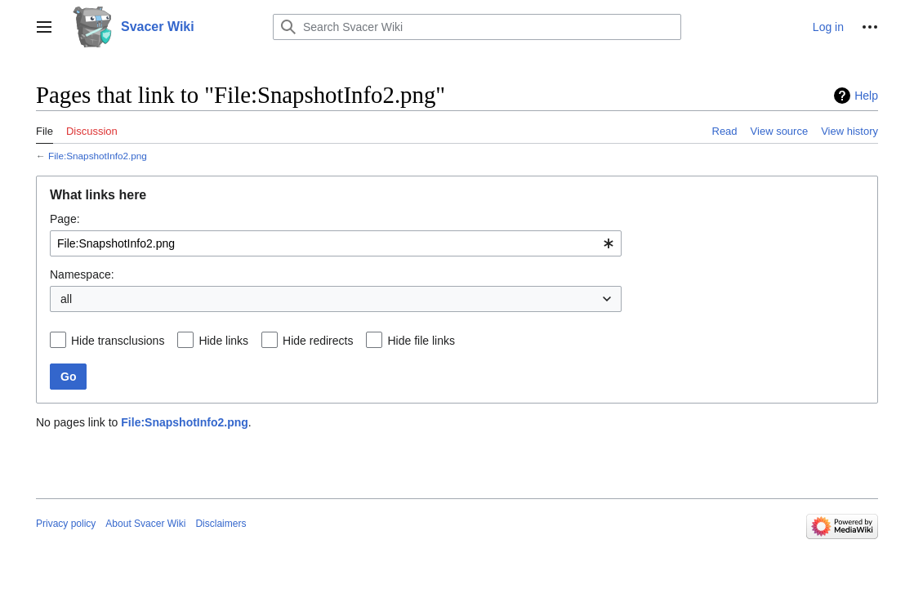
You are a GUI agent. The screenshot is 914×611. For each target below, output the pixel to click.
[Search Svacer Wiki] (477, 27)
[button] (44, 27)
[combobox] (336, 243)
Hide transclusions (117, 340)
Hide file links (420, 340)
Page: (65, 218)
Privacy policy (66, 523)
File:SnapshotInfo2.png (97, 155)
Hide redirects (318, 340)
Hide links (223, 340)
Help (866, 95)
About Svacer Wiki (145, 523)
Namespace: (82, 274)
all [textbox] (66, 299)
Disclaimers (220, 523)
